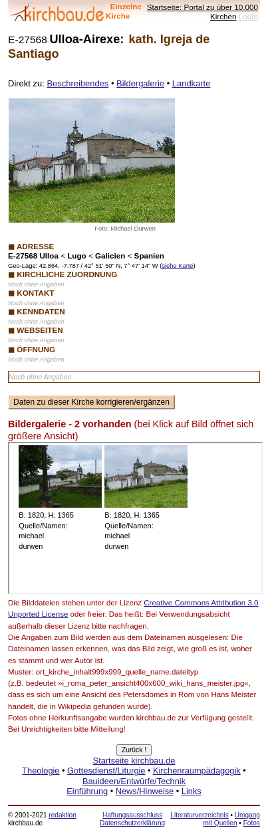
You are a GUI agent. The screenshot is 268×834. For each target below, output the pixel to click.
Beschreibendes (77, 83)
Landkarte (191, 83)
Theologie (40, 771)
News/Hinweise (145, 791)
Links (191, 791)
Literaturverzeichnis (199, 815)
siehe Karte (177, 265)
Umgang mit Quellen (231, 819)
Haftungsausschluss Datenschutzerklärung (132, 819)
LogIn (248, 16)
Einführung (87, 791)
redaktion (62, 815)
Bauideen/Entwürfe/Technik (134, 781)
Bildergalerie (140, 83)
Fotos (251, 823)
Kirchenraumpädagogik (197, 771)
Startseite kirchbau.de (134, 761)
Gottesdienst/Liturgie (106, 771)
